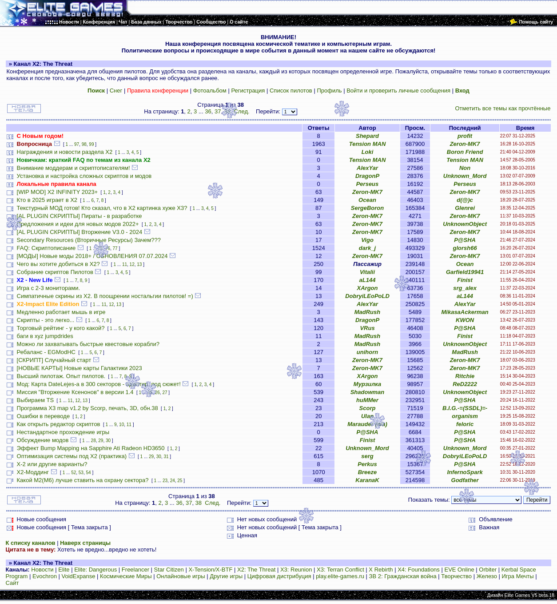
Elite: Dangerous (95, 569)
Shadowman (367, 392)
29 (100, 440)
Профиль (329, 90)
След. (241, 111)
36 (208, 111)
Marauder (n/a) (367, 424)
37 (218, 111)
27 (164, 392)
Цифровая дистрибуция (279, 576)
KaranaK (367, 480)
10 (121, 424)
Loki (368, 152)
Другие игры (226, 576)
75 (100, 248)
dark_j (367, 248)
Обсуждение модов (43, 440)
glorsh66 (465, 248)
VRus (367, 328)
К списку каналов (31, 543)
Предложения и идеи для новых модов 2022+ (78, 224)
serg (367, 456)
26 (157, 392)
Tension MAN (367, 144)
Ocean (367, 200)
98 (84, 144)
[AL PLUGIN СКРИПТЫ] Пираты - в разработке (79, 216)
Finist (465, 280)
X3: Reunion (296, 569)
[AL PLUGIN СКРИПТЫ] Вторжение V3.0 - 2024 (80, 232)
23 (165, 480)
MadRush (367, 312)
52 (73, 472)
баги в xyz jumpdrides (45, 336)
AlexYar (367, 168)
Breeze (367, 472)
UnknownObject (465, 224)
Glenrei (465, 208)
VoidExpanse (78, 576)
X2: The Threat (256, 569)
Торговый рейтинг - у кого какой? (61, 328)
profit (465, 136)
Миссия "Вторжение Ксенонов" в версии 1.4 (75, 392)
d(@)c (465, 200)
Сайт (12, 583)
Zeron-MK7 (465, 144)
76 (107, 248)
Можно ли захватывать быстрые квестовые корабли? (88, 344)
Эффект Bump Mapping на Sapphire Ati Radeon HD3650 (91, 448)
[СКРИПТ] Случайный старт (54, 360)
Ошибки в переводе (43, 416)
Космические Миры (125, 576)
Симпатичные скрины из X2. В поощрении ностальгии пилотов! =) (105, 296)
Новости (42, 569)
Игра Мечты (518, 576)
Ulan (367, 416)
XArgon (367, 288)
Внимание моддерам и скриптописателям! (73, 168)
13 (139, 264)
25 (149, 392)
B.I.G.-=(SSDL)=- (464, 408)
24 (172, 480)
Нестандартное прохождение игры (63, 432)
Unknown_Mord (465, 176)
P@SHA (465, 240)
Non (464, 168)
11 (124, 264)
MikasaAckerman (464, 312)
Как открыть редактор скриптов (58, 424)
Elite (63, 569)
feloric (464, 424)
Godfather (465, 480)
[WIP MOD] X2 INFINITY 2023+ (57, 192)
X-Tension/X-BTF (210, 569)
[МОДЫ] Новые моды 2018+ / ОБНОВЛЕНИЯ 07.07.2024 (92, 256)
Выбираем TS (35, 400)
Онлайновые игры (180, 576)
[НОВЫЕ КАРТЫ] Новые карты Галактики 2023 (79, 368)
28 (93, 440)
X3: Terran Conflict (340, 569)
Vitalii (367, 272)
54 (88, 472)
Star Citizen (169, 569)
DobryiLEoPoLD (367, 296)
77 (115, 248)
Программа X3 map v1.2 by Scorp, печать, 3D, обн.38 (87, 408)
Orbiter (488, 569)
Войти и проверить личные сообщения (398, 90)
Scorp (367, 408)
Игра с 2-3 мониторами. (48, 288)
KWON (465, 320)
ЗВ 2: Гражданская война (403, 576)
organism (465, 416)
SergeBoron (367, 208)
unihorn (367, 352)
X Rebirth (381, 569)
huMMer (367, 400)
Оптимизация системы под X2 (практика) (72, 456)
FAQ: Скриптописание (46, 248)
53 (81, 472)
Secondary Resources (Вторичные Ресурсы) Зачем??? (89, 240)
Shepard (367, 136)
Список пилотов (291, 90)
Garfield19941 (465, 272)
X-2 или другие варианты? (52, 464)
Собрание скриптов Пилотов (55, 272)
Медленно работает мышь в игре (61, 312)
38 (227, 111)
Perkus (367, 464)
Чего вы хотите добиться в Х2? (58, 264)
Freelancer (135, 569)
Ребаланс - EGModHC (46, 352)
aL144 (367, 280)
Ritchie (464, 376)
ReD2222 (465, 384)
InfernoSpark (465, 472)
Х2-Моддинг (33, 472)
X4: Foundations (419, 569)
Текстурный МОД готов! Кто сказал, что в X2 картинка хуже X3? (102, 208)
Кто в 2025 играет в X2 (47, 200)
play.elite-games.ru (340, 576)
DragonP (367, 176)
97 (76, 144)
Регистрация (248, 90)
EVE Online (459, 569)
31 (165, 456)
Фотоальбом (210, 90)
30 (108, 440)
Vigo (367, 240)
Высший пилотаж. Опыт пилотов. (61, 376)
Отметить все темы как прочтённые (502, 108)
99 (91, 144)
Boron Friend (465, 152)
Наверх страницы (85, 543)
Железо (487, 576)
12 (132, 264)
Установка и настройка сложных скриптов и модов (84, 176)
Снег (116, 90)
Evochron (44, 576)
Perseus (367, 184)
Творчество (456, 576)
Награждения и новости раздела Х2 (65, 152)
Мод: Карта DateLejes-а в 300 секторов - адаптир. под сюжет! (99, 384)
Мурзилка (368, 384)
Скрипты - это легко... (46, 320)
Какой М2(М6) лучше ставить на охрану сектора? (83, 480)
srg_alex (465, 288)
